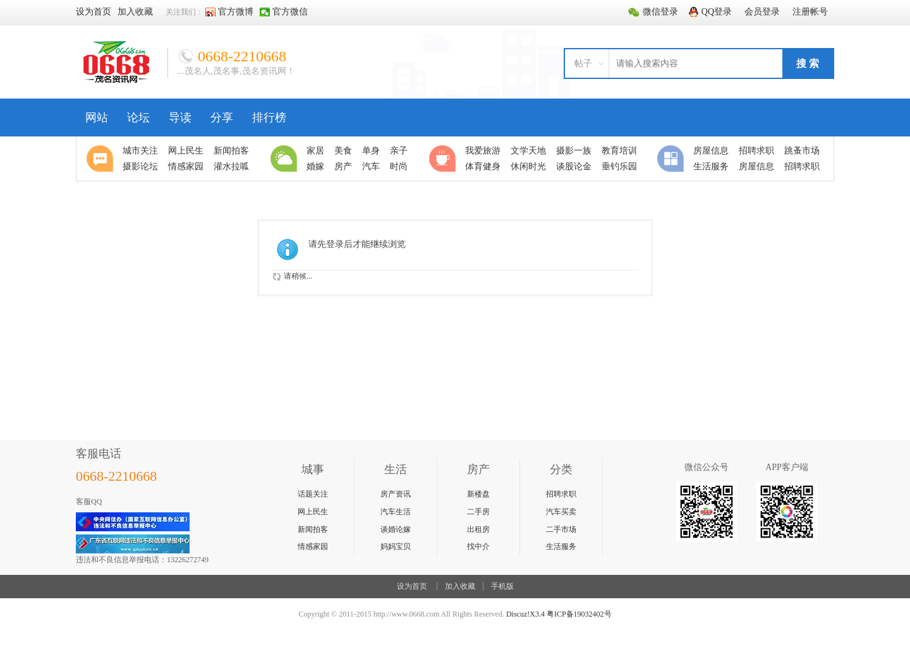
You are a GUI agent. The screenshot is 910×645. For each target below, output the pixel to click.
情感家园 (313, 546)
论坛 (138, 117)
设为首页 (412, 586)
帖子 (583, 63)
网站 (96, 117)
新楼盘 (478, 494)
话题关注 (313, 494)
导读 (180, 117)
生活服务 (561, 546)
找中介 (478, 546)
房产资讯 (395, 494)
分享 (221, 117)
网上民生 (313, 511)
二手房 (478, 511)
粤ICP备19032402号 (579, 614)
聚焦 (102, 158)
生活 (285, 158)
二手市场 (561, 529)
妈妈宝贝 (395, 546)
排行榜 (269, 117)
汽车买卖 (561, 511)
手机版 (502, 586)
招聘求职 (561, 494)
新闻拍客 (313, 529)
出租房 (478, 529)
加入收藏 (460, 586)
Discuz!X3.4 (525, 614)
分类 (672, 158)
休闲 (444, 158)
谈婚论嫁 (395, 529)
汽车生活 (395, 511)
